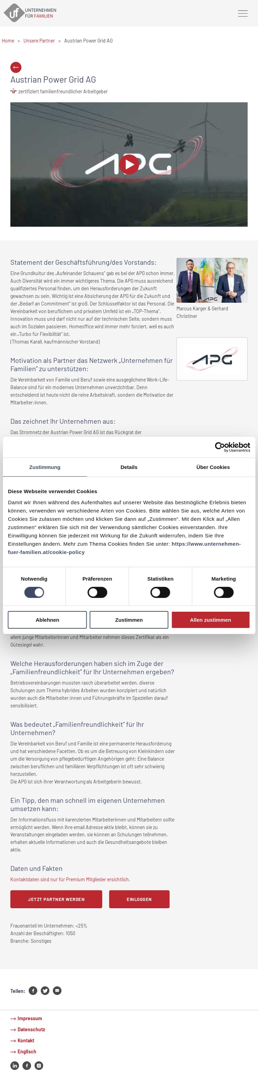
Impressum (30, 1018)
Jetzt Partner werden (56, 899)
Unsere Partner (39, 41)
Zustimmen (129, 620)
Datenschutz (31, 1029)
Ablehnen (47, 620)
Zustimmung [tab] (44, 467)
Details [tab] (129, 467)
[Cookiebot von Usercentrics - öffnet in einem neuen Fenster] (220, 447)
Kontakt (26, 1040)
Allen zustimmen (210, 620)
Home (8, 41)
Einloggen (139, 899)
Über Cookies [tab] (213, 467)
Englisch (27, 1051)
